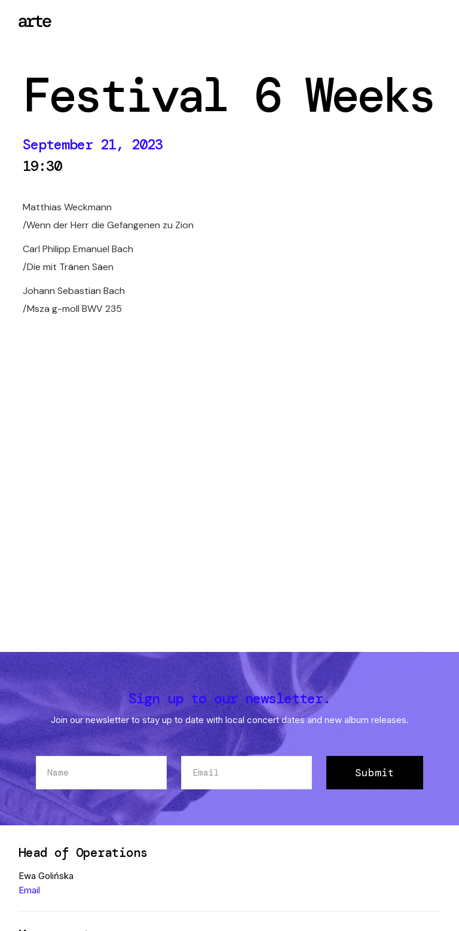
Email (29, 890)
